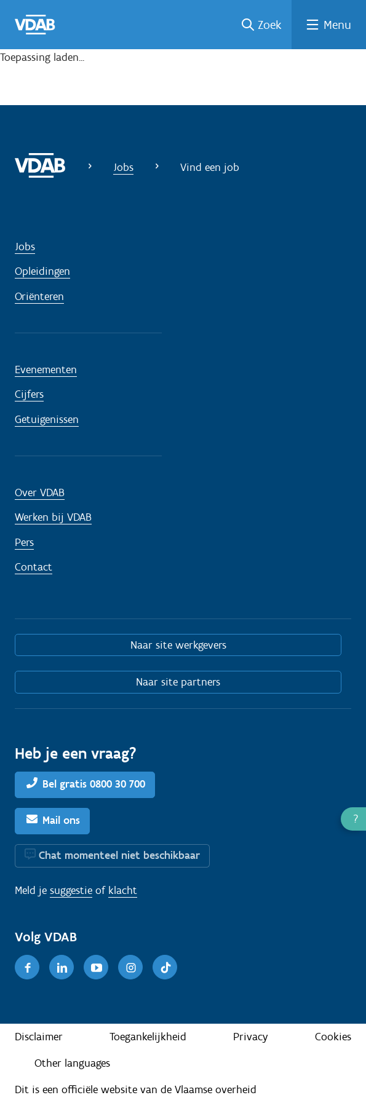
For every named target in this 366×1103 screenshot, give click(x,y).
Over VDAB (40, 492)
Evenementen (46, 369)
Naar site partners (178, 682)
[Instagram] (130, 967)
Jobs (123, 167)
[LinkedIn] (61, 967)
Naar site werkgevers (178, 645)
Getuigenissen (47, 419)
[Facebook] (27, 967)
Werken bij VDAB (53, 517)
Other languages (72, 1063)
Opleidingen (42, 271)
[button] (353, 819)
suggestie (71, 890)
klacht (122, 890)
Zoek (270, 24)
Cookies (333, 1036)
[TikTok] (165, 967)
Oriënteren (39, 296)
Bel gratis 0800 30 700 (93, 784)
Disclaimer (39, 1036)
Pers (24, 542)
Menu (337, 24)
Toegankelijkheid (147, 1036)
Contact (33, 567)
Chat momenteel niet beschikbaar (119, 855)
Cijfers (29, 394)
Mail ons (61, 820)
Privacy (250, 1036)
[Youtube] (96, 967)
